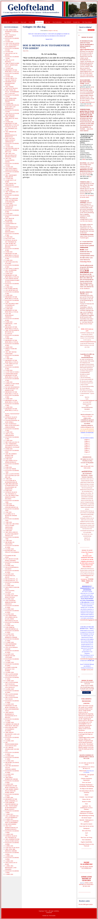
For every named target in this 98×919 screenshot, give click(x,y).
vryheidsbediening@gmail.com (88, 620)
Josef (86, 833)
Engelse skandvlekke (86, 842)
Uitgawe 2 (87, 441)
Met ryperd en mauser (86, 824)
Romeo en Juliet (86, 801)
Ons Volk (31, 22)
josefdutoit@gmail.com (87, 575)
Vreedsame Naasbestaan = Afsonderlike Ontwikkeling (86, 785)
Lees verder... (86, 692)
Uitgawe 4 (87, 445)
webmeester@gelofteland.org (88, 341)
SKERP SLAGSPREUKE (87, 867)
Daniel (86, 794)
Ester (86, 804)
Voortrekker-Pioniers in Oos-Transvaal (86, 845)
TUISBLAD (6, 22)
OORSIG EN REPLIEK (87, 432)
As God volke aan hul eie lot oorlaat (86, 763)
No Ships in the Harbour (86, 788)
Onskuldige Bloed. (86, 261)
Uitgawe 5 (87, 446)
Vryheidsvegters (84, 238)
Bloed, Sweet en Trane (86, 323)
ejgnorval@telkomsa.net (87, 49)
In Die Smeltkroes (85, 288)
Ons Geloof (39, 22)
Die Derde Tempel (86, 817)
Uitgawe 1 (87, 439)
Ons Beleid (15, 22)
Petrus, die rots (87, 799)
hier (93, 76)
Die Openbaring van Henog (86, 815)
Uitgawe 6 (87, 448)
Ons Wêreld (67, 22)
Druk (24, 50)
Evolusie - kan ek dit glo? (86, 797)
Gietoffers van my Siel (87, 669)
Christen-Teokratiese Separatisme (86, 779)
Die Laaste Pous (86, 830)
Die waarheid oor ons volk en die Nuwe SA (86, 767)
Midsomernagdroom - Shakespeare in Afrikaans (86, 812)
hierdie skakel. (88, 73)
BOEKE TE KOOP (87, 680)
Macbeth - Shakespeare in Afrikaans (86, 820)
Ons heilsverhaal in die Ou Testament (86, 791)
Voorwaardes (52, 915)
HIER (91, 129)
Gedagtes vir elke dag (53, 30)
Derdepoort (86, 828)
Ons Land (23, 22)
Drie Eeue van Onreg (86, 837)
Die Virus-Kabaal (87, 22)
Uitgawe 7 (87, 450)
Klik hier (81, 732)
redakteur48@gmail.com (87, 427)
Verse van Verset (86, 782)
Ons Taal (47, 22)
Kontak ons (45, 915)
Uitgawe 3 (87, 443)
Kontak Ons (76, 22)
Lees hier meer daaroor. (86, 221)
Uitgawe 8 (87, 452)
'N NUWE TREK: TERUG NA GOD (87, 580)
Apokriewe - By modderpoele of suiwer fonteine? (86, 807)
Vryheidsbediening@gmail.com (88, 400)
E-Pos (27, 50)
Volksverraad (82, 770)
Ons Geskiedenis (57, 22)
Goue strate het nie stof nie (86, 826)
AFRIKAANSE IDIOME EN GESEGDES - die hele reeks (86, 884)
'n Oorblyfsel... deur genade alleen (86, 775)
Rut (86, 835)
